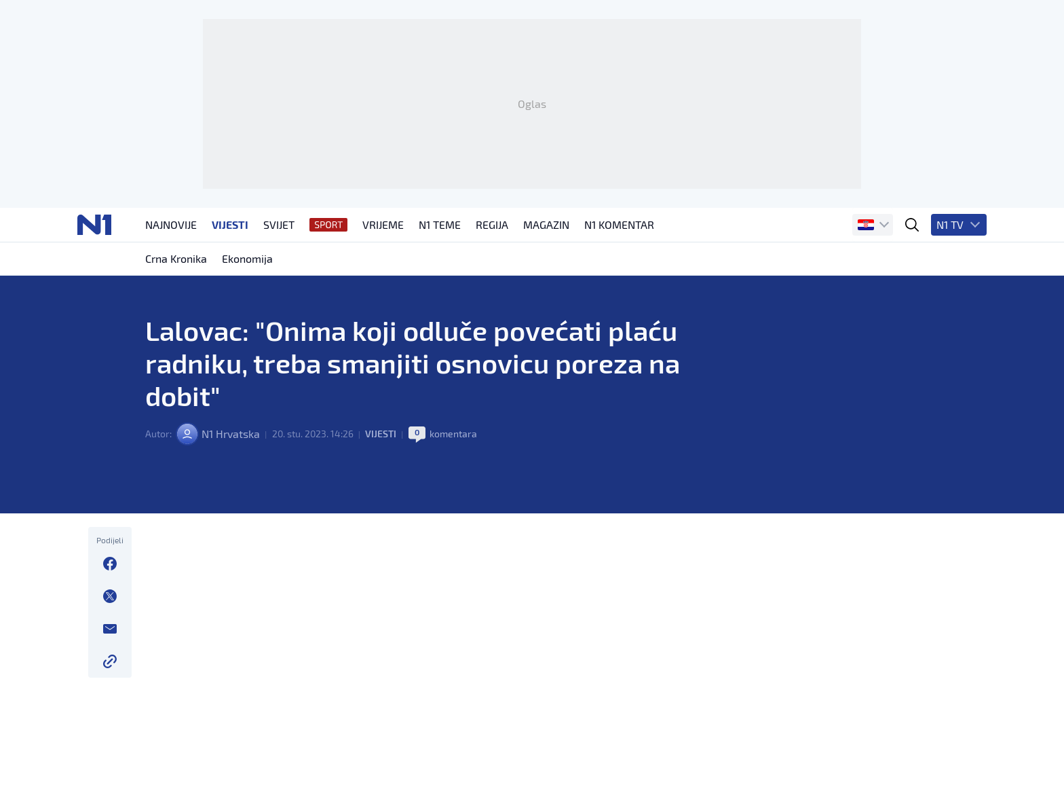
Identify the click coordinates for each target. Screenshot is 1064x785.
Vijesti (380, 433)
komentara (453, 433)
